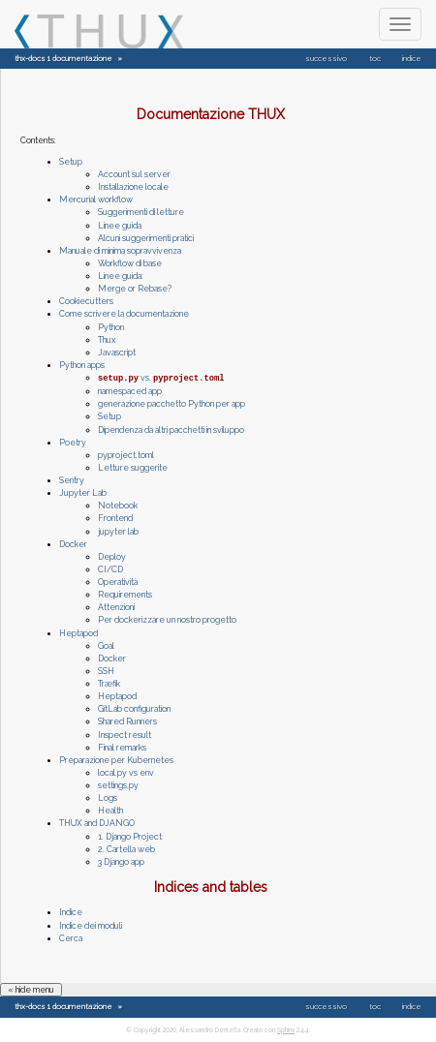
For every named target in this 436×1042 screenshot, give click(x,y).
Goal (106, 645)
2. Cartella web (126, 848)
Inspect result (124, 734)
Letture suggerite (133, 467)
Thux (106, 340)
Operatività (118, 581)
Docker (73, 543)
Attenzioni (116, 606)
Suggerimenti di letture (141, 212)
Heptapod (78, 632)
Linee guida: (120, 276)
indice (411, 58)
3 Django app (121, 861)
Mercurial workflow (96, 199)
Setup (70, 162)
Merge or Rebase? (134, 288)
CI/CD (110, 568)
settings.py (118, 784)
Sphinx (286, 1029)
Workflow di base (130, 263)
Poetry (72, 441)
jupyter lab (118, 531)
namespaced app (130, 390)
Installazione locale (133, 187)
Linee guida (119, 225)
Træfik (109, 683)
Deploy (112, 556)
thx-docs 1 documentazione (63, 58)
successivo (326, 58)
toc (375, 58)
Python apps (82, 365)
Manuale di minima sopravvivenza (120, 251)
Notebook (118, 504)
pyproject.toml (126, 454)
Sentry (71, 479)
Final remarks (122, 746)
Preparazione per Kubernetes (116, 759)
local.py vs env (126, 772)
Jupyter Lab (83, 492)
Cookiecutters (86, 301)
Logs (107, 797)
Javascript (117, 352)
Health (110, 809)
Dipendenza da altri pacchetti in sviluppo (171, 429)
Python (111, 327)
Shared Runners (127, 720)
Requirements (125, 593)
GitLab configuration (134, 708)
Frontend (115, 517)
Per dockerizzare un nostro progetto (167, 619)
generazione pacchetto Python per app (171, 403)
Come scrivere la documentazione (124, 314)
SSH (106, 670)
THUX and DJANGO (97, 822)
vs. (161, 378)
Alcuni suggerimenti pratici (146, 238)
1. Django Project (130, 836)
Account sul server (134, 174)
